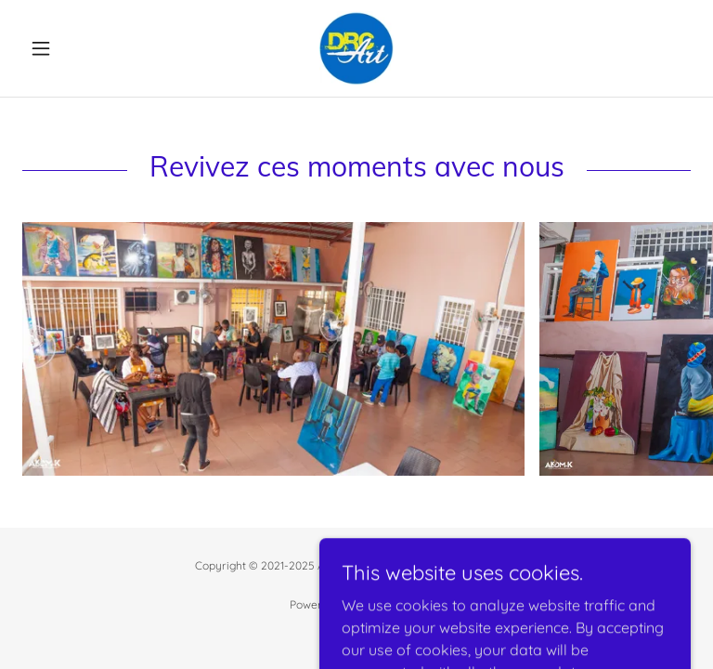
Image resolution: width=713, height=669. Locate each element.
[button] (72, 48)
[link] (356, 48)
